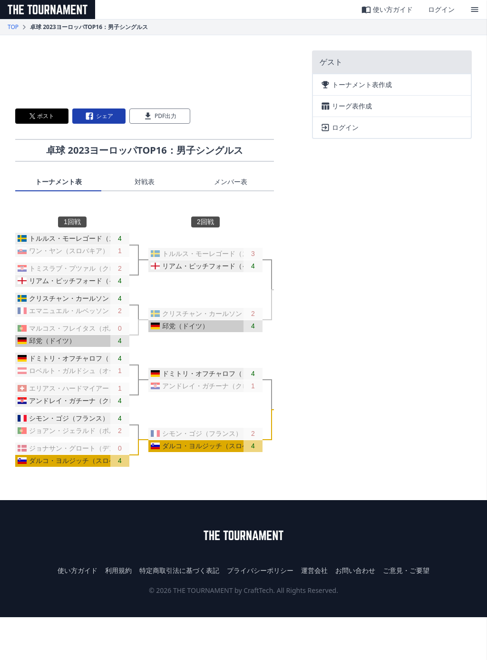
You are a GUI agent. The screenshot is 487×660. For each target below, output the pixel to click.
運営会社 (314, 570)
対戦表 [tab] (145, 181)
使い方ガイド (387, 9)
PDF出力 (159, 116)
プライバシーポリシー (260, 570)
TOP (13, 27)
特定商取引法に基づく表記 (179, 570)
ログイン (441, 9)
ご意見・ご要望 (406, 570)
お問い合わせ (355, 570)
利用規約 (118, 570)
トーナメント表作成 (356, 84)
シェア (99, 116)
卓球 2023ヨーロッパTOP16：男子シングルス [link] (89, 27)
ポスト (41, 116)
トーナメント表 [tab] (58, 181)
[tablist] (144, 184)
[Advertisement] (144, 71)
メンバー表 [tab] (230, 181)
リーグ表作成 (346, 106)
